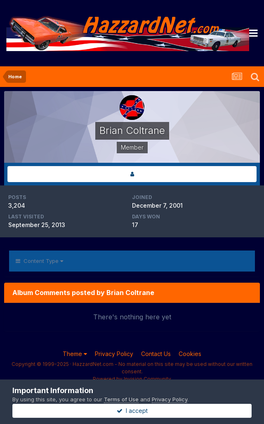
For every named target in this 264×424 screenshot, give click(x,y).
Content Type (39, 261)
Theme (75, 353)
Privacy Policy (114, 353)
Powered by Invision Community (132, 379)
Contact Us (156, 353)
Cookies (190, 353)
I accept (132, 410)
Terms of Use (121, 399)
